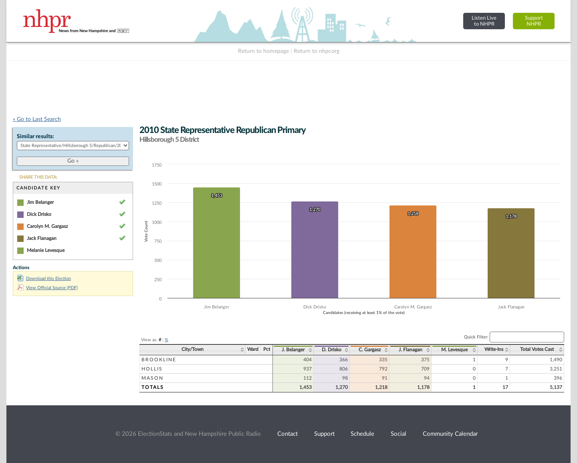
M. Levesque (454, 349)
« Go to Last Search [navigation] (37, 119)
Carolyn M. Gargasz (47, 226)
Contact (287, 434)
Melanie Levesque (46, 250)
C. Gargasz (370, 349)
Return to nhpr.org (316, 51)
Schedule (362, 434)
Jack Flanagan (41, 238)
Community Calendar (450, 434)
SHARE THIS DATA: (38, 177)
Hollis (152, 368)
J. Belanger (293, 349)
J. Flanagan (410, 349)
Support (324, 434)
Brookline (158, 359)
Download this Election (44, 278)
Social (398, 434)
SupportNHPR (534, 21)
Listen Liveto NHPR (484, 21)
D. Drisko (331, 349)
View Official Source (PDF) (47, 288)
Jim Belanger (40, 202)
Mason (152, 378)
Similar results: (35, 136)
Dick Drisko (39, 214)
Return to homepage (263, 51)
